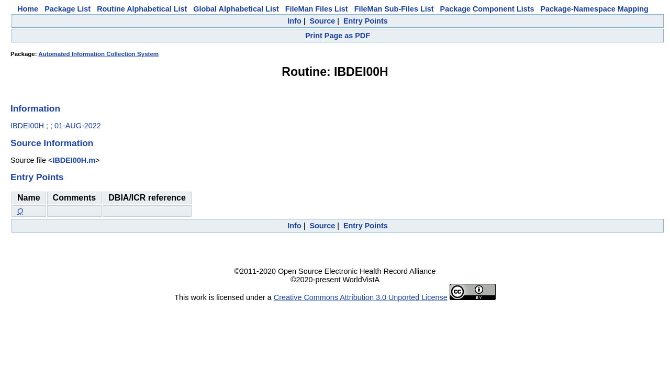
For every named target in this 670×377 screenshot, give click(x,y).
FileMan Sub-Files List (394, 9)
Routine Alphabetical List (142, 9)
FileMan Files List (316, 9)
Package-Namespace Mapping (595, 9)
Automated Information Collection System (98, 54)
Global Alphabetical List (235, 9)
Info (294, 21)
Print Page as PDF (337, 35)
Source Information (51, 143)
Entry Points (365, 21)
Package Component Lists (487, 9)
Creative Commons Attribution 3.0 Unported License (361, 297)
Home (27, 9)
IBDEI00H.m (73, 160)
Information (35, 108)
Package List (67, 9)
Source (322, 21)
